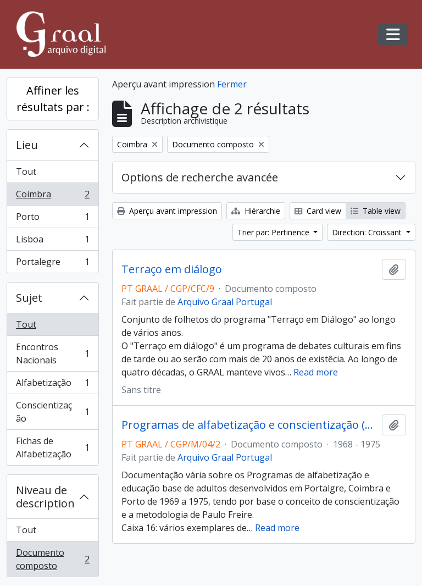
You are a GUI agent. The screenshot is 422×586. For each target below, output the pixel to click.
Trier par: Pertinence (274, 232)
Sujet (29, 297)
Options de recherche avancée (199, 177)
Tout (26, 171)
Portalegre (52, 264)
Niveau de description (45, 497)
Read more (315, 372)
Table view (376, 211)
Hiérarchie (255, 211)
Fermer (232, 84)
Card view (318, 211)
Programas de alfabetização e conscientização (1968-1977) (249, 425)
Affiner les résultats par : (53, 98)
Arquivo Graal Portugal (224, 302)
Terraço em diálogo (171, 269)
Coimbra (52, 196)
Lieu (27, 144)
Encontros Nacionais (52, 353)
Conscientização (52, 411)
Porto (52, 219)
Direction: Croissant (368, 232)
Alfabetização (52, 385)
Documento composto (52, 559)
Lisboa (52, 242)
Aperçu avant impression (167, 211)
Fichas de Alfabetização (52, 447)
